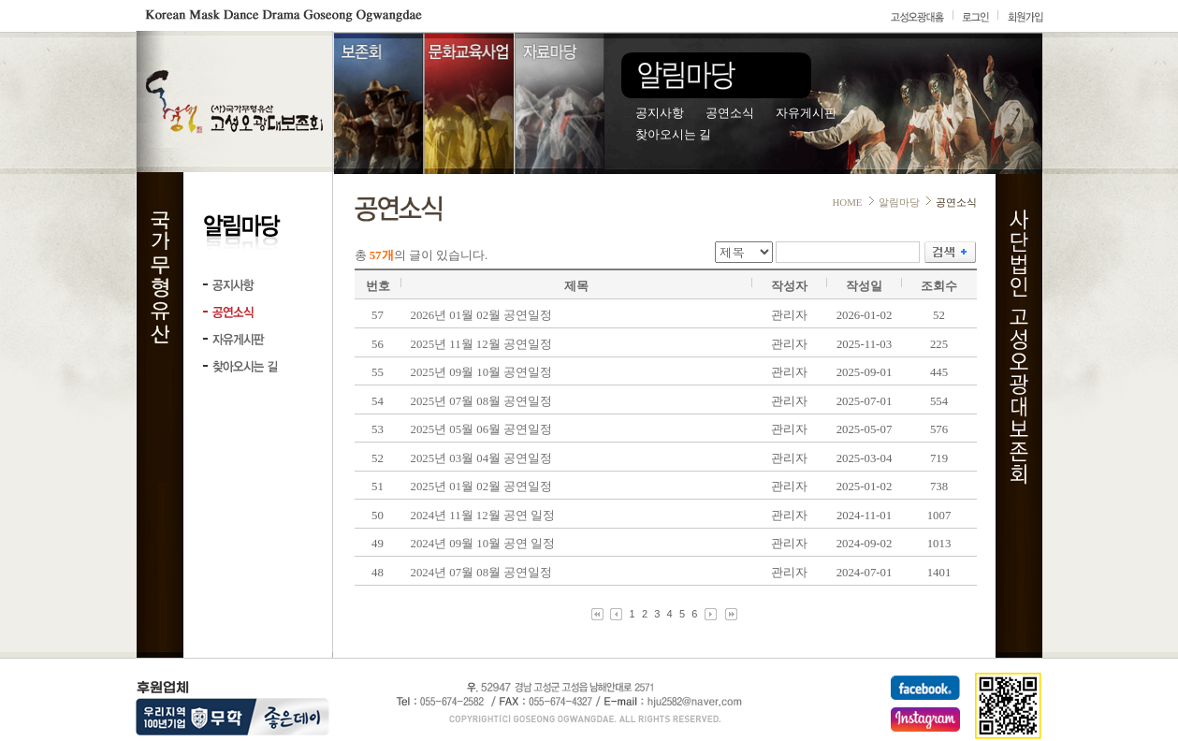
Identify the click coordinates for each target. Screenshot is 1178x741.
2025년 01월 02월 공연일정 (482, 486)
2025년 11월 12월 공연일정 (481, 344)
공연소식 (729, 113)
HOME (847, 202)
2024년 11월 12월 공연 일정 (483, 515)
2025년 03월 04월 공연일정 (482, 458)
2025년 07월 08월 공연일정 (482, 401)
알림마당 (899, 202)
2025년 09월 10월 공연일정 (482, 372)
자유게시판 (806, 113)
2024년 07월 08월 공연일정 (482, 572)
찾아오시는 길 (673, 134)
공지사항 (659, 113)
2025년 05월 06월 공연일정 (482, 429)
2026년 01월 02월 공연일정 (482, 315)
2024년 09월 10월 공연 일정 (483, 543)
